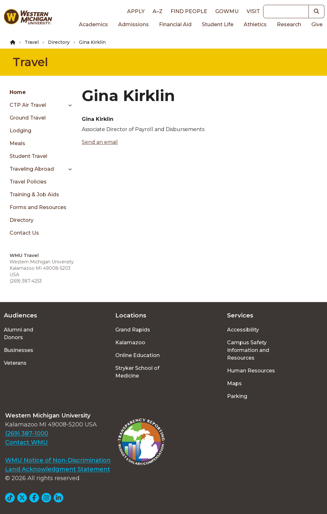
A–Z (158, 11)
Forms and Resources (38, 207)
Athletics (255, 24)
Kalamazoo (130, 342)
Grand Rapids (132, 330)
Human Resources (251, 371)
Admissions (133, 24)
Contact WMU (26, 442)
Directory (59, 42)
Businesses (18, 350)
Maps (234, 383)
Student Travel (28, 156)
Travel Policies (28, 182)
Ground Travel (28, 118)
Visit (253, 11)
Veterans (15, 363)
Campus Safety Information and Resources (248, 350)
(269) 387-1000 (26, 433)
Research (289, 24)
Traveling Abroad (32, 169)
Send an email (100, 142)
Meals (17, 143)
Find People (189, 11)
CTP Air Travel (28, 105)
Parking (237, 396)
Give (317, 24)
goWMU (227, 11)
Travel (32, 42)
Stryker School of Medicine (137, 372)
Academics (93, 24)
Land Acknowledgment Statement (57, 469)
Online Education (137, 355)
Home (18, 92)
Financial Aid (175, 24)
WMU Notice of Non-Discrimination (58, 460)
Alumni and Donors (18, 333)
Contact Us (24, 233)
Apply (136, 11)
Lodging (20, 131)
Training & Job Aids (34, 194)
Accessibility (243, 330)
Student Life (217, 24)
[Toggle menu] (67, 105)
